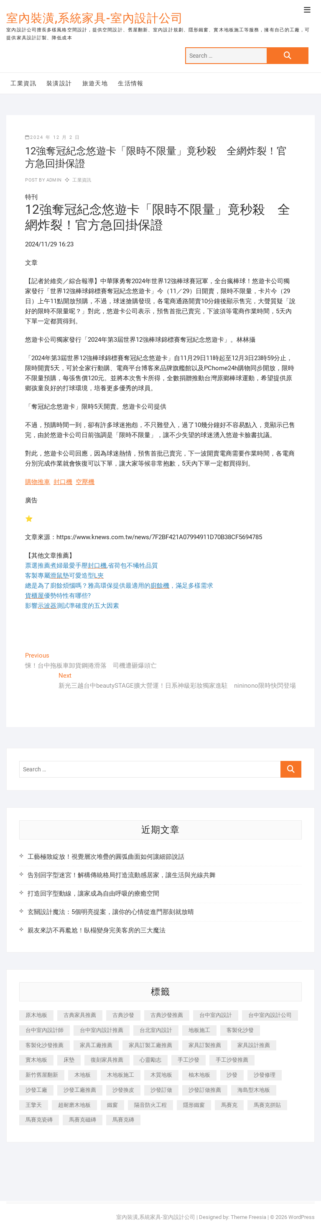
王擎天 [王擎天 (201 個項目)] (33, 1105)
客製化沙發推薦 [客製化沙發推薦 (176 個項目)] (44, 1045)
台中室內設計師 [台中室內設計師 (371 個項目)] (44, 1030)
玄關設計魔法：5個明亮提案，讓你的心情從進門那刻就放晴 (111, 912)
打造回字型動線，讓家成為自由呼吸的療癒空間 (93, 893)
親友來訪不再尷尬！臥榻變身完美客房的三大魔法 (97, 930)
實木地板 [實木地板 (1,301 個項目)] (36, 1060)
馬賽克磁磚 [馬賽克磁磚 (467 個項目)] (82, 1119)
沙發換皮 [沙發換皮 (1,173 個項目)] (123, 1090)
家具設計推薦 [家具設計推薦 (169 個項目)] (253, 1045)
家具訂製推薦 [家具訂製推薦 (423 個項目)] (205, 1045)
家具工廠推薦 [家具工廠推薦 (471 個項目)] (96, 1045)
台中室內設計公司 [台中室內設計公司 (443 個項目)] (270, 1015)
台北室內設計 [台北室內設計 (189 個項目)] (156, 1030)
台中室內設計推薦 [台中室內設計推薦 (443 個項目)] (101, 1030)
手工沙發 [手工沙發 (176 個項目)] (188, 1060)
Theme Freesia (248, 1217)
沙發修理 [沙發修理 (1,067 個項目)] (264, 1075)
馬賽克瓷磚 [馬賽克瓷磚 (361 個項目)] (39, 1119)
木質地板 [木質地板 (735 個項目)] (161, 1075)
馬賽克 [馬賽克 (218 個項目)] (229, 1105)
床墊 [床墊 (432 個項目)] (69, 1060)
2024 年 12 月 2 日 (52, 137)
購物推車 (37, 482)
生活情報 (131, 83)
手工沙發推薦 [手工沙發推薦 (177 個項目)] (232, 1060)
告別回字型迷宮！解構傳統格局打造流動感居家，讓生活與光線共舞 (122, 875)
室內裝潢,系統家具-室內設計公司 (94, 18)
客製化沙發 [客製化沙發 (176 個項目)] (240, 1030)
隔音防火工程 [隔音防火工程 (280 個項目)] (150, 1105)
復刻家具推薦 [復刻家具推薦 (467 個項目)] (107, 1060)
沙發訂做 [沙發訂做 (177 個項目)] (161, 1090)
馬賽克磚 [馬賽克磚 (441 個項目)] (123, 1119)
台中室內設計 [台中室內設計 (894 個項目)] (215, 1015)
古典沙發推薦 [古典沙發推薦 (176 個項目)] (166, 1015)
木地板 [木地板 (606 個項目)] (82, 1075)
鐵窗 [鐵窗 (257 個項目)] (112, 1105)
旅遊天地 (95, 83)
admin (53, 180)
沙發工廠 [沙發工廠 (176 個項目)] (36, 1090)
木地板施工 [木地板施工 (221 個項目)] (120, 1075)
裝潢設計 (59, 83)
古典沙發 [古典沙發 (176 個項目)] (123, 1015)
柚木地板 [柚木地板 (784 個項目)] (199, 1075)
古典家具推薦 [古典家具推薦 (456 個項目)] (80, 1015)
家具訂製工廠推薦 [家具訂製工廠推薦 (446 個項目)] (150, 1045)
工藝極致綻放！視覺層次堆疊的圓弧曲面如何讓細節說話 (106, 856)
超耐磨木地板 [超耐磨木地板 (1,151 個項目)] (74, 1105)
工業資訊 (23, 83)
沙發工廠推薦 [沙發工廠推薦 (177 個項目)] (80, 1090)
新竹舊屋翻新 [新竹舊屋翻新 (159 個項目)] (41, 1075)
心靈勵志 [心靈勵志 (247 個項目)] (150, 1060)
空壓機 (85, 482)
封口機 (63, 482)
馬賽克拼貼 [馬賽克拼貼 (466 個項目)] (267, 1105)
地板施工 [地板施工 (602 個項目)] (199, 1030)
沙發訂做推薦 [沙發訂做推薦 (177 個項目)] (205, 1090)
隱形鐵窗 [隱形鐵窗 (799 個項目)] (194, 1105)
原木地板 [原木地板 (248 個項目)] (36, 1015)
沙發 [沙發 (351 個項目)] (232, 1075)
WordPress (301, 1217)
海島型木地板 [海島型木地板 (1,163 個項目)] (253, 1090)
